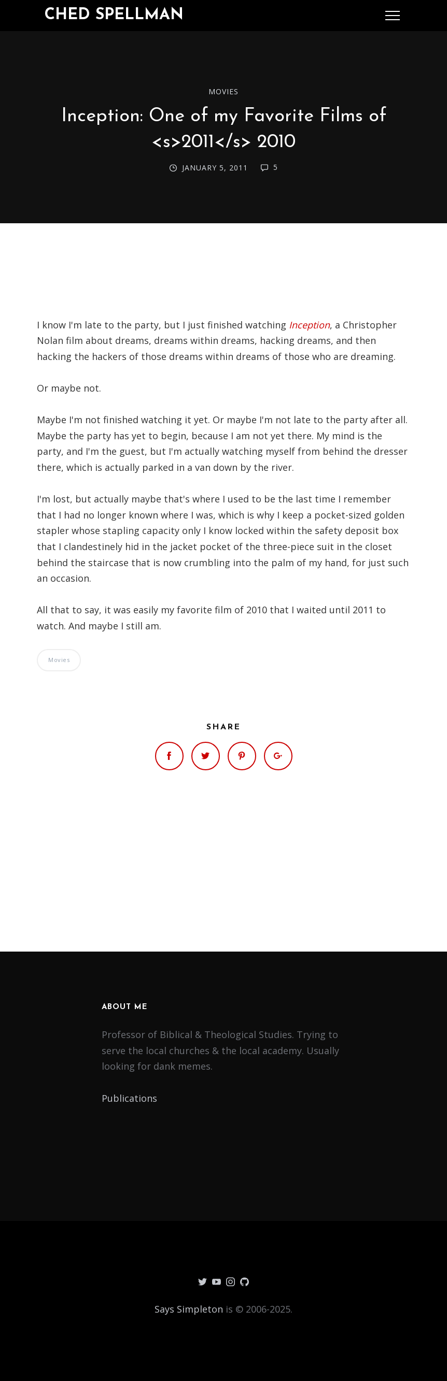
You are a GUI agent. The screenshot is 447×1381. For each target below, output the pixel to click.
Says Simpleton (189, 1309)
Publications (129, 1098)
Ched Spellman (114, 15)
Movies (223, 91)
